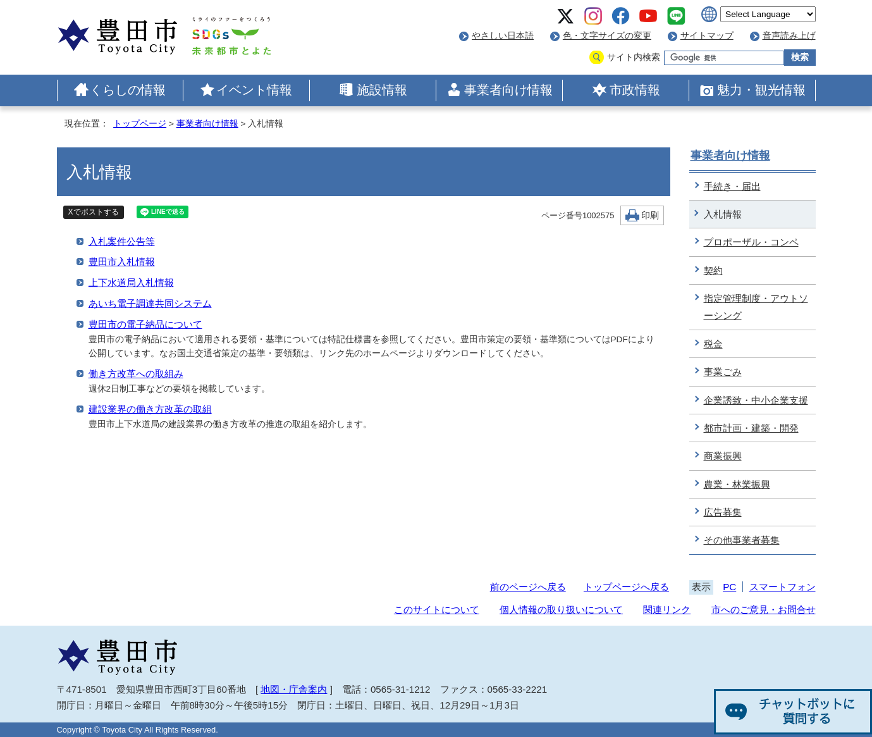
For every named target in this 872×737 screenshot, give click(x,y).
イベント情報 (254, 90)
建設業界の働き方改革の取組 (150, 409)
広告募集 (723, 512)
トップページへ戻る (626, 586)
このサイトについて (436, 609)
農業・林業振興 (737, 484)
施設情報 (382, 90)
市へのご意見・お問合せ (763, 609)
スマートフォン (782, 586)
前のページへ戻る (528, 586)
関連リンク (667, 609)
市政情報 (635, 90)
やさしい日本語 (503, 35)
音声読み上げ (789, 35)
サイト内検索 (633, 57)
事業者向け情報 (508, 90)
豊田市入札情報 (122, 261)
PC (729, 586)
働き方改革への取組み (136, 373)
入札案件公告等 (122, 241)
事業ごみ (723, 371)
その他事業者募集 (742, 540)
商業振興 (723, 455)
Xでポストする (93, 211)
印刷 (650, 215)
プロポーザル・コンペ (751, 242)
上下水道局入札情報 (131, 282)
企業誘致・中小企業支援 (756, 400)
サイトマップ (707, 35)
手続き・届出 (732, 186)
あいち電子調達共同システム (150, 303)
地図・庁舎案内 (294, 689)
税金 (713, 343)
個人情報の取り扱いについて (561, 609)
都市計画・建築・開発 (751, 428)
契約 (713, 270)
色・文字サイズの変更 (607, 35)
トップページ (139, 123)
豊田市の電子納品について (145, 324)
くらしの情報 (128, 90)
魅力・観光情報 (761, 90)
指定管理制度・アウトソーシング (756, 307)
